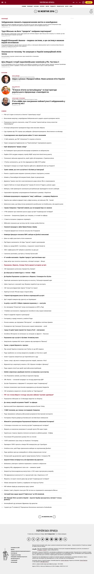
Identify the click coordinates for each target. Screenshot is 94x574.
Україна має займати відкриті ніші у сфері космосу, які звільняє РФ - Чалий (29, 200)
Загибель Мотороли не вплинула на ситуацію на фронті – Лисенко (26, 334)
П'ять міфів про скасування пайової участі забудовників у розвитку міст (38, 102)
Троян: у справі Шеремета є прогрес (16, 345)
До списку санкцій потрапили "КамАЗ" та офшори (20, 402)
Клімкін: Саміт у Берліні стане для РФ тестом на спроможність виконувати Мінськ (30, 490)
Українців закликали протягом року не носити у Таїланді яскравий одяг (28, 280)
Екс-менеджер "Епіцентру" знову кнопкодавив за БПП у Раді (24, 307)
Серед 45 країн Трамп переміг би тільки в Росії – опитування (24, 330)
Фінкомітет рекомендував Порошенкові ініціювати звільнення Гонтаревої (29, 421)
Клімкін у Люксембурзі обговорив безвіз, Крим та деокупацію (24, 177)
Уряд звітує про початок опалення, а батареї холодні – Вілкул (24, 261)
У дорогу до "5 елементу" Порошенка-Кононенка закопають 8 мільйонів (28, 507)
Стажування (14, 560)
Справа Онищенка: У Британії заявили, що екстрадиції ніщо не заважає (28, 208)
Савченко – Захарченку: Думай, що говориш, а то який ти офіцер (25, 215)
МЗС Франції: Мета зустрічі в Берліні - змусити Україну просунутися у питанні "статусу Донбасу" (33, 498)
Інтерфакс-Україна (42, 550)
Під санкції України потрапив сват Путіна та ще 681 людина (24, 349)
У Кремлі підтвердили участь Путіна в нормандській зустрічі (24, 295)
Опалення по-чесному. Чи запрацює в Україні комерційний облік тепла (31, 53)
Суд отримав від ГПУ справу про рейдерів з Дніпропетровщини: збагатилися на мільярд (33, 131)
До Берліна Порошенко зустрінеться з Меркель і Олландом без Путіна (27, 276)
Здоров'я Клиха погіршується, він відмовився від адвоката (23, 460)
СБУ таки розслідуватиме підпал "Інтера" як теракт (21, 288)
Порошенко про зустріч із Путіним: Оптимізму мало (21, 337)
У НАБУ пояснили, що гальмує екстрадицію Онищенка (22, 410)
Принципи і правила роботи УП (19, 556)
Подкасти (53, 6)
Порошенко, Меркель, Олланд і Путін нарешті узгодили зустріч (25, 265)
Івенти (47, 6)
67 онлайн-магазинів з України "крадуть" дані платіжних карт (24, 257)
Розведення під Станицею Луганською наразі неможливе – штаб (25, 326)
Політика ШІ (14, 553)
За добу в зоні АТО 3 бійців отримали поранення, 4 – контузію (25, 303)
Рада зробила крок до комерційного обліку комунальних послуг (25, 452)
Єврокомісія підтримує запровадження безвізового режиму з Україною (27, 192)
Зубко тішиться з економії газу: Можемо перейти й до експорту (25, 284)
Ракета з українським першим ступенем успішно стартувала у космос (27, 173)
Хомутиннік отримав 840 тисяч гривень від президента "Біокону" (25, 341)
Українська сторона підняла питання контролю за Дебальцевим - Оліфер (28, 433)
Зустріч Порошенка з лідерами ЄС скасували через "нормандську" (25, 383)
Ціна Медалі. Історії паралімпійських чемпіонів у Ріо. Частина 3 (30, 62)
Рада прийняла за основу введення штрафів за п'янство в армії (25, 353)
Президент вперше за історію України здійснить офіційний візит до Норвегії (29, 166)
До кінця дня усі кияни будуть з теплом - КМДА (19, 273)
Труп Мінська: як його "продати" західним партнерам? (26, 31)
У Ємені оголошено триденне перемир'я (17, 219)
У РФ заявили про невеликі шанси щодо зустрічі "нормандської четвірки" (28, 212)
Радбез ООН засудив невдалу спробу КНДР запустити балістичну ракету (28, 154)
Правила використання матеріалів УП (20, 551)
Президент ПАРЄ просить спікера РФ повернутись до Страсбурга (25, 444)
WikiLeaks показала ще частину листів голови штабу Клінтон (24, 223)
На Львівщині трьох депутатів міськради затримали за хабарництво (26, 150)
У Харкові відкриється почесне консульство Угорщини (22, 231)
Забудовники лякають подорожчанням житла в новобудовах (29, 22)
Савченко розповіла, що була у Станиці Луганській (21, 253)
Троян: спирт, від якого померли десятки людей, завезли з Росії (25, 360)
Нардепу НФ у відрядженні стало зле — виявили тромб (22, 467)
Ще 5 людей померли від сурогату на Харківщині (20, 299)
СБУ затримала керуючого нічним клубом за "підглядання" (23, 391)
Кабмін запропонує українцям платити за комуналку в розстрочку (26, 372)
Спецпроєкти (60, 6)
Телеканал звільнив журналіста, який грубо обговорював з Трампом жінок (29, 158)
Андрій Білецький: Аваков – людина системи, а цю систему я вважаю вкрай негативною (32, 41)
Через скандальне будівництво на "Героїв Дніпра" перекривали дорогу (27, 143)
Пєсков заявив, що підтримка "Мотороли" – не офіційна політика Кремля (28, 322)
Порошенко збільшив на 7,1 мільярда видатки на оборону (23, 398)
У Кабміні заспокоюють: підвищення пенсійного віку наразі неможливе (27, 311)
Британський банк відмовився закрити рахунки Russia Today (24, 406)
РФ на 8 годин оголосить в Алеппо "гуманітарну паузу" (22, 114)
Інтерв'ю (42, 6)
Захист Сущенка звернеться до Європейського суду (21, 357)
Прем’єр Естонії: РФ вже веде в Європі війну (18, 292)
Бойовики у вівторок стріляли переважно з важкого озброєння (25, 463)
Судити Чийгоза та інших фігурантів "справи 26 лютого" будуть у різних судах (29, 185)
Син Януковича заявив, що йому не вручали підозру (21, 376)
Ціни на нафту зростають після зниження (18, 238)
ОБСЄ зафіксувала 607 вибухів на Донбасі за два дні (21, 250)
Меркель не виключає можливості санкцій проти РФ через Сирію (25, 429)
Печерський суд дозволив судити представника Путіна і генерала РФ (27, 456)
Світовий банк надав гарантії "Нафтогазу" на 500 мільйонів (24, 494)
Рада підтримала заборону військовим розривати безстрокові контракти (28, 414)
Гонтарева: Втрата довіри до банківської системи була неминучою (26, 418)
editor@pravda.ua (44, 561)
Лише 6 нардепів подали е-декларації (16, 314)
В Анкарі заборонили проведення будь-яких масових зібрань (24, 128)
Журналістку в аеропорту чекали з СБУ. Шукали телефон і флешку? (26, 364)
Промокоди (14, 562)
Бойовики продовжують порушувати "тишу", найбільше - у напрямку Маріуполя (31, 196)
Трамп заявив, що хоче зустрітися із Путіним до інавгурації (24, 169)
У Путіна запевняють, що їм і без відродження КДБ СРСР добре (24, 162)
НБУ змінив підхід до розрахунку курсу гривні (19, 486)
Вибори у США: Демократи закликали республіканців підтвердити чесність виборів (31, 189)
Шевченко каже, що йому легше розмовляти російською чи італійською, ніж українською (33, 204)
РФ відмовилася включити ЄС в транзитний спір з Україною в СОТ (26, 475)
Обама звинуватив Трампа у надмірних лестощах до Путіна (23, 482)
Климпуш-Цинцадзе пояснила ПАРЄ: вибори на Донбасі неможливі (26, 234)
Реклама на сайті (15, 547)
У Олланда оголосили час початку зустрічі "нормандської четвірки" (26, 425)
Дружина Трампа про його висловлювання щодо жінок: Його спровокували (29, 181)
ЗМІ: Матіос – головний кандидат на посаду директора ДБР (24, 379)
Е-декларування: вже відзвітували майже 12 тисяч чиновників (25, 135)
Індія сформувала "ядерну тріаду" (15, 147)
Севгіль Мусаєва (65, 560)
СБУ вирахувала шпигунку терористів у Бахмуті (19, 269)
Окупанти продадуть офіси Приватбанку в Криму (20, 227)
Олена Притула (83, 560)
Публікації (30, 6)
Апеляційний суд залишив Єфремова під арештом (20, 503)
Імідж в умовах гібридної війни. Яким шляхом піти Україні (38, 79)
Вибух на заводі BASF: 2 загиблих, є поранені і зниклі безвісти (24, 246)
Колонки (36, 6)
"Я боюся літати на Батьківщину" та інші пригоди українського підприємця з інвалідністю (34, 91)
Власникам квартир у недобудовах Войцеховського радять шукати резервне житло (32, 118)
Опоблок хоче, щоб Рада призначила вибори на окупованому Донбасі (27, 448)
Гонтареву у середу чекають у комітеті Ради (18, 318)
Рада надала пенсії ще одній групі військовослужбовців (22, 368)
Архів (71, 6)
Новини (24, 6)
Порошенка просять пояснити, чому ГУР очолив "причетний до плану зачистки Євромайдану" (30, 123)
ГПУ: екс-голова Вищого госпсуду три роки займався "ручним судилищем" (29, 395)
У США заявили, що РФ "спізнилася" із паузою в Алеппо (22, 139)
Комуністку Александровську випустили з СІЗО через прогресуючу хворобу (28, 471)
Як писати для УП (15, 558)
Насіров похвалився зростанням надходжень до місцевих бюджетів (26, 387)
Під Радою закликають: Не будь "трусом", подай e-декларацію (24, 242)
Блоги (66, 6)
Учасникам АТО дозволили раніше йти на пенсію (20, 437)
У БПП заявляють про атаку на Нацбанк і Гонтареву (21, 440)
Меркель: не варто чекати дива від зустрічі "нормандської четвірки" (26, 479)
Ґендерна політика (16, 555)
